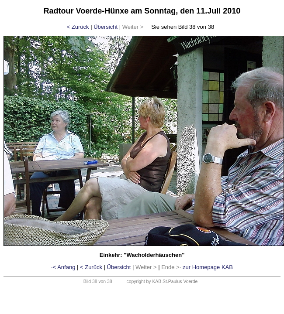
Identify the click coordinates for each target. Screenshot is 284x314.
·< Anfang (63, 267)
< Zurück (78, 27)
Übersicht (106, 27)
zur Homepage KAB (208, 267)
